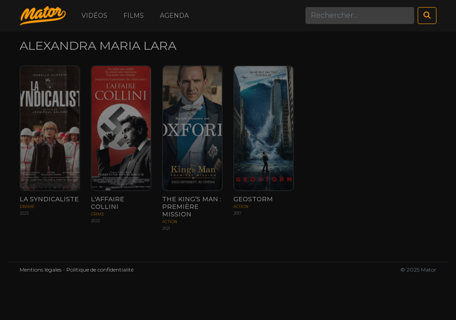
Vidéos (94, 16)
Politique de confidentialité (100, 269)
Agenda (174, 16)
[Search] (359, 15)
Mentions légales (40, 269)
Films (133, 16)
